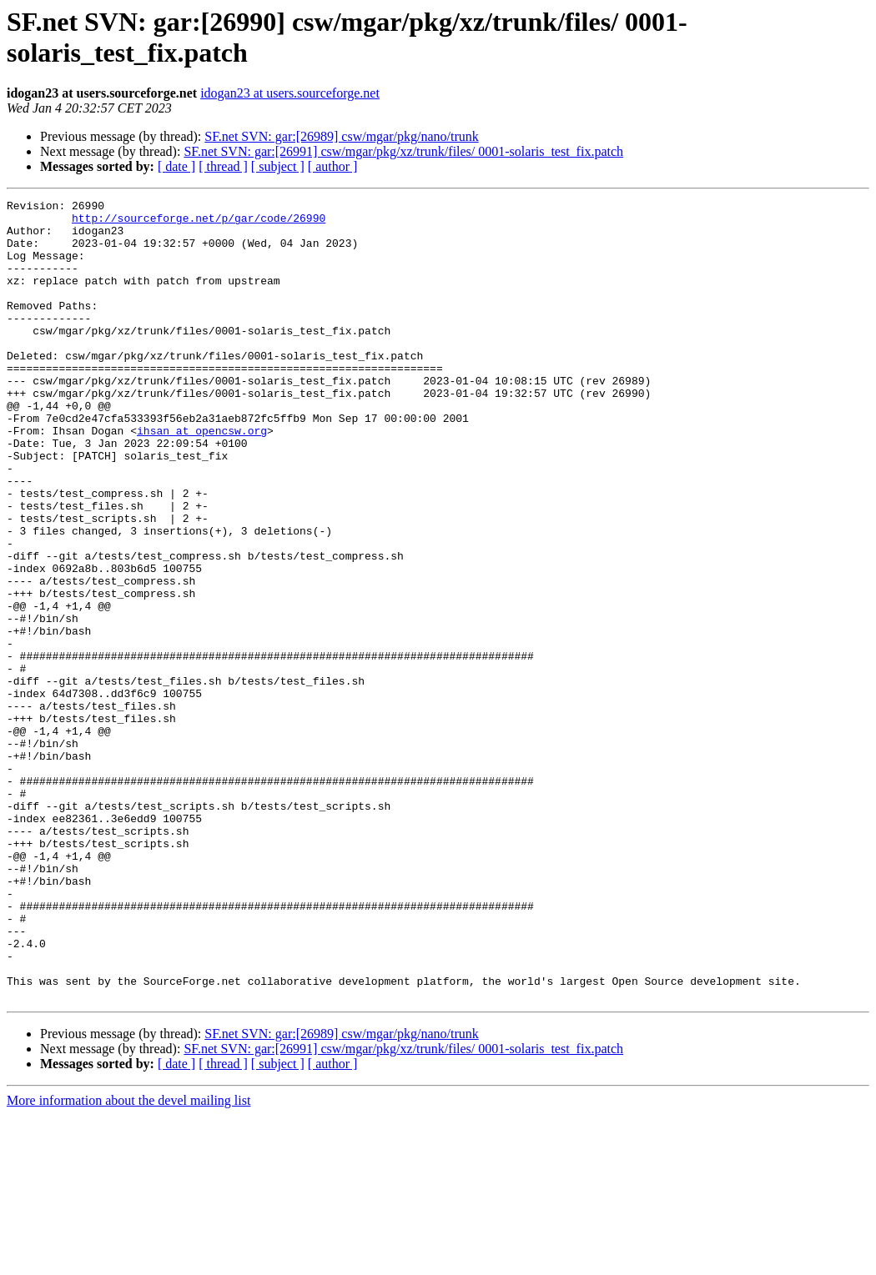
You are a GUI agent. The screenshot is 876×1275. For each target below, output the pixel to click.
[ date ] (176, 166)
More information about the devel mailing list (128, 1260)
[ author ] (333, 166)
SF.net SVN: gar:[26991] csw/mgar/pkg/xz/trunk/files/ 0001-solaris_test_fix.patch (403, 151)
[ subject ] (278, 166)
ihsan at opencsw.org (202, 477)
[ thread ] (223, 166)
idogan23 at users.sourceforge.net (290, 93)
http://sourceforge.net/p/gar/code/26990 (198, 222)
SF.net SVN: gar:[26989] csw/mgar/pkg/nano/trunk (341, 136)
